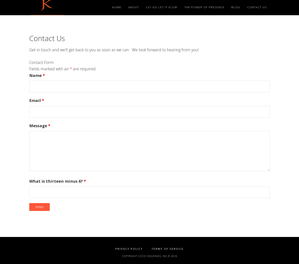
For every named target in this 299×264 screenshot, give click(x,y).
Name (37, 75)
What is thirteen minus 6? (57, 181)
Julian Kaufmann (65, 7)
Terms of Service (168, 249)
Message (39, 125)
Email (36, 100)
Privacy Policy (129, 249)
